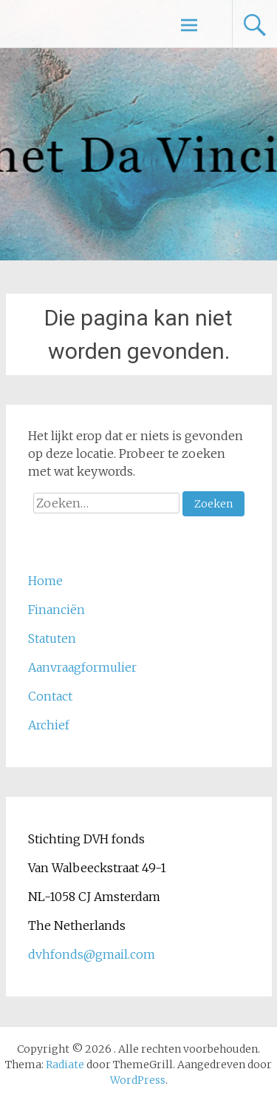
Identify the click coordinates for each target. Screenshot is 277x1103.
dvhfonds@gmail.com (91, 954)
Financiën (56, 609)
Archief (48, 725)
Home (45, 580)
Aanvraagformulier (82, 667)
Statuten (52, 638)
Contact (50, 696)
